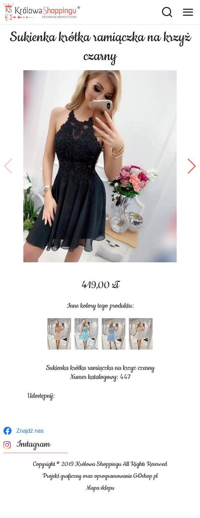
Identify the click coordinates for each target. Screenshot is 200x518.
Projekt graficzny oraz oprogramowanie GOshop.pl (100, 476)
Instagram (33, 444)
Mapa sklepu (100, 488)
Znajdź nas (30, 431)
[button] (8, 166)
